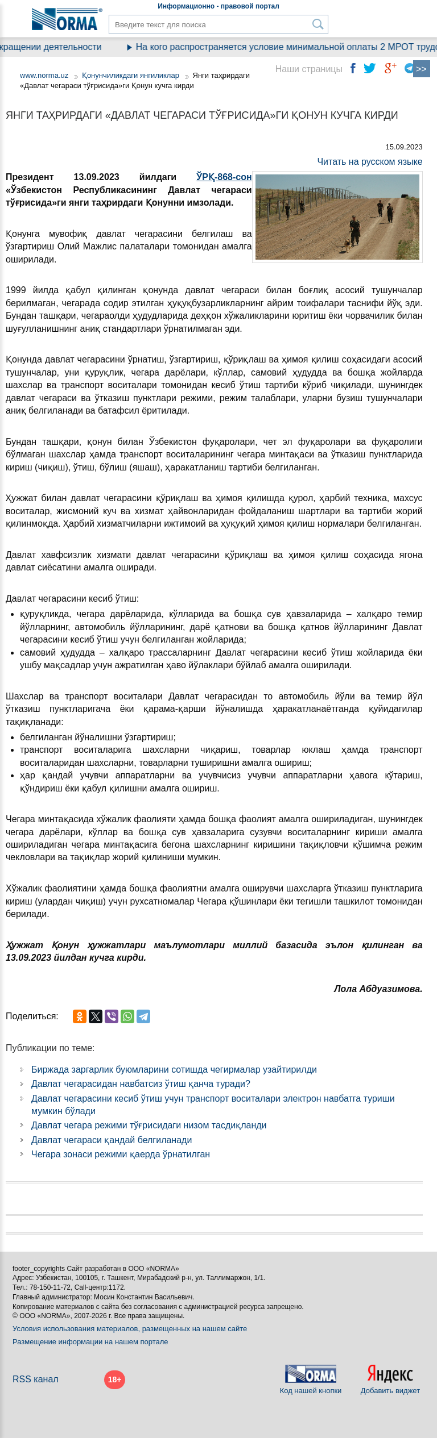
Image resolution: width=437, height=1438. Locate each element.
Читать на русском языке (369, 161)
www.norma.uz (44, 75)
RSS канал (36, 1379)
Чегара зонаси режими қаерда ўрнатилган (120, 1154)
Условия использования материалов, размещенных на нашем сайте (130, 1328)
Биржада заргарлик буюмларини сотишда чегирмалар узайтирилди (174, 1069)
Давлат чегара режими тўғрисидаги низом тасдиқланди (149, 1125)
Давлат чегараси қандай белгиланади (111, 1140)
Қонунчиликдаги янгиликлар (132, 75)
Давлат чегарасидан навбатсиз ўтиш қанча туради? (140, 1084)
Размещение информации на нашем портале (90, 1341)
